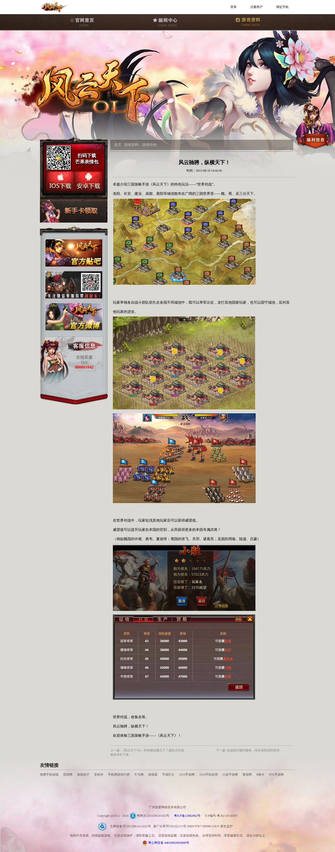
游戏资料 (131, 145)
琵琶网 (67, 774)
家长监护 (226, 826)
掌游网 (247, 774)
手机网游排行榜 (119, 774)
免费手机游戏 (49, 774)
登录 (233, 7)
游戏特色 (149, 145)
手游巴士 (168, 774)
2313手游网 (187, 774)
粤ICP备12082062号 (187, 816)
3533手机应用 (208, 774)
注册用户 (256, 7)
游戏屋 (152, 774)
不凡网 (139, 774)
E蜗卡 (260, 774)
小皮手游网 (230, 774)
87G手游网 (276, 774)
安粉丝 (98, 774)
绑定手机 (282, 7)
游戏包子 (83, 774)
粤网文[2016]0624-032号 (149, 816)
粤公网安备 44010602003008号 (168, 843)
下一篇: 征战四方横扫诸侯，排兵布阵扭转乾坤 (247, 750)
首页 (117, 145)
